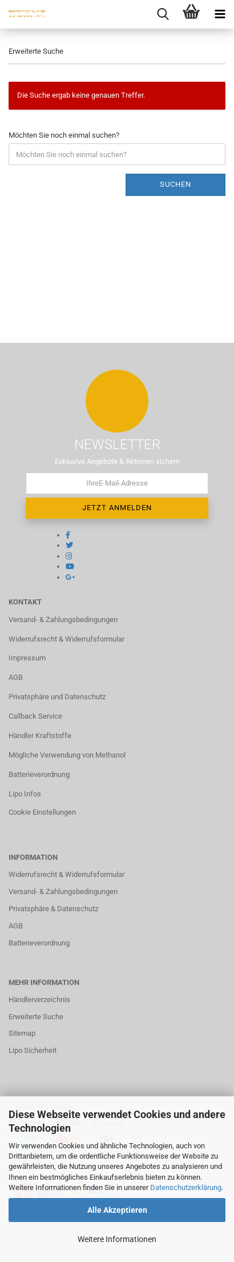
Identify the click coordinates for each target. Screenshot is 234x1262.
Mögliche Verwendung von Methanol (67, 755)
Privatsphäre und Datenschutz (57, 696)
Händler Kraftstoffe (40, 735)
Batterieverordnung (39, 774)
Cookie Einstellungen (42, 812)
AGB (16, 677)
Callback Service (35, 716)
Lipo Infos (25, 794)
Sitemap (22, 1033)
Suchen (175, 184)
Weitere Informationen (117, 1239)
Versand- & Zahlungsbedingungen (63, 619)
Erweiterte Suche (36, 1016)
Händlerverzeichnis (39, 999)
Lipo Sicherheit (33, 1050)
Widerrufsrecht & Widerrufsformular (66, 639)
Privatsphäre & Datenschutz (53, 908)
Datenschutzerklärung (185, 1187)
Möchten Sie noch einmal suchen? (64, 135)
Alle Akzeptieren (117, 1210)
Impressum (27, 658)
